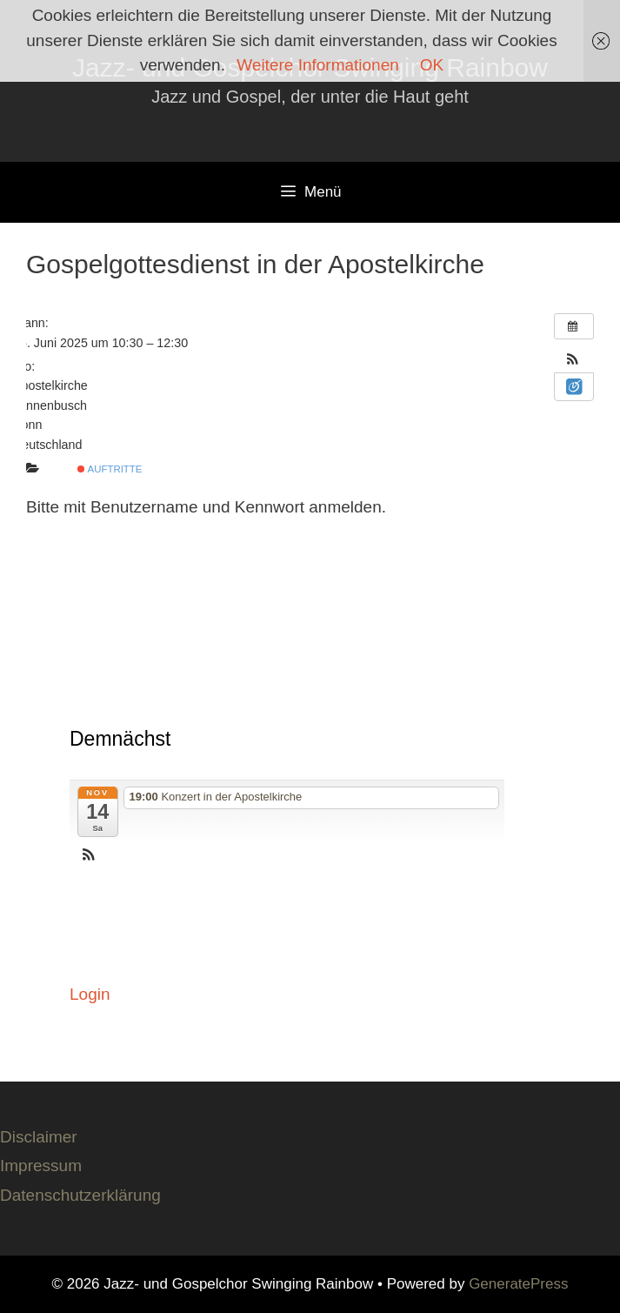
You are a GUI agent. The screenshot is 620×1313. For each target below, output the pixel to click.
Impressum (41, 1165)
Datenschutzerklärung (80, 1195)
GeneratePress (518, 1284)
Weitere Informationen (318, 65)
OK (431, 65)
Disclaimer (38, 1137)
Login (90, 994)
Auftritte (109, 469)
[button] (572, 360)
